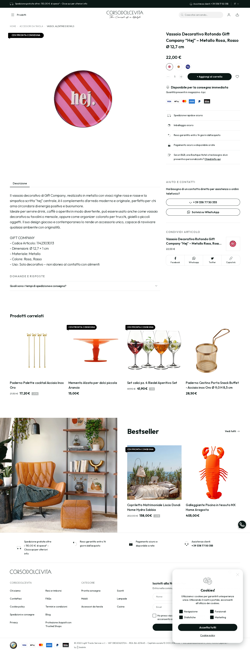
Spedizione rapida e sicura (188, 117)
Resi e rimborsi (54, 590)
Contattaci (16, 598)
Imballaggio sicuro (183, 127)
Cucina (120, 606)
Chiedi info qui (212, 160)
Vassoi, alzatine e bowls (60, 26)
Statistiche (189, 617)
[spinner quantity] (174, 78)
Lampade (122, 598)
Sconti (120, 590)
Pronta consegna (90, 590)
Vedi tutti (232, 431)
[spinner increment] (181, 78)
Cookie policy (17, 606)
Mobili (84, 598)
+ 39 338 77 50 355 (203, 202)
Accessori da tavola (31, 26)
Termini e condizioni (56, 606)
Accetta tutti (207, 627)
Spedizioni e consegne (22, 614)
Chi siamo (15, 590)
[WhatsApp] (242, 524)
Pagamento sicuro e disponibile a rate (194, 146)
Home (13, 26)
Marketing (220, 617)
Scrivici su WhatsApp (203, 212)
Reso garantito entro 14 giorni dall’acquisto (197, 136)
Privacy (14, 622)
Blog (48, 614)
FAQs (48, 598)
